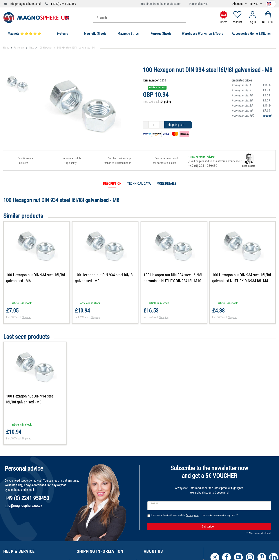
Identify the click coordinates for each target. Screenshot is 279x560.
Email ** (154, 503)
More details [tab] (166, 184)
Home (6, 47)
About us (238, 3)
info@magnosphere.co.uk (25, 3)
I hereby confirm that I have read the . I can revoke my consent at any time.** (194, 515)
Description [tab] (112, 184)
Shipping (165, 101)
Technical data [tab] (139, 184)
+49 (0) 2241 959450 (63, 3)
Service (254, 3)
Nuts (31, 47)
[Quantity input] (153, 125)
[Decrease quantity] (145, 124)
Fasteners (19, 47)
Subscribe (235, 527)
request (267, 115)
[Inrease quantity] (161, 124)
